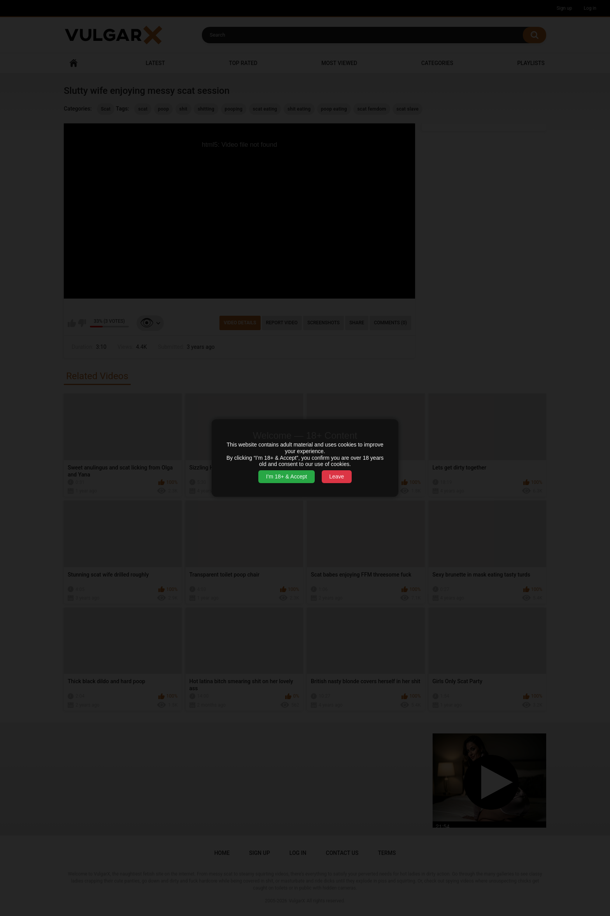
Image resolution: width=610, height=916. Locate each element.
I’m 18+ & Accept (286, 476)
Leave (336, 476)
